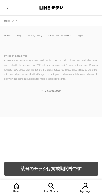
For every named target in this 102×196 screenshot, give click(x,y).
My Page (85, 191)
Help (19, 36)
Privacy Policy (34, 36)
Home (16, 191)
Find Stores (51, 191)
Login (80, 36)
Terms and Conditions (59, 36)
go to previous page (9, 7)
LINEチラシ (51, 8)
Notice (7, 36)
